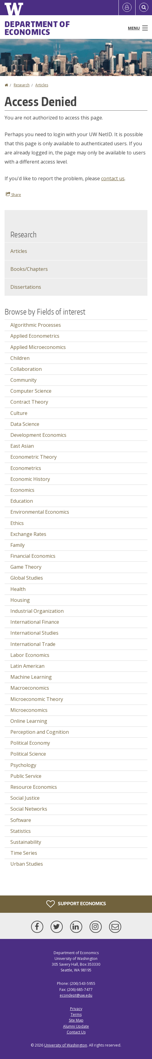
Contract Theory (29, 401)
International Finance (34, 622)
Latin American (27, 666)
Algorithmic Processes (35, 325)
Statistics (20, 831)
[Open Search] (144, 7)
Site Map (76, 1020)
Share (13, 194)
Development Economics (38, 435)
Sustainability (25, 842)
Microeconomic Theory (36, 699)
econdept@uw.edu (76, 995)
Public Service (25, 776)
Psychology (23, 765)
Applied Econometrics (34, 336)
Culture (18, 413)
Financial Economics (32, 556)
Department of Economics (37, 28)
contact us (113, 178)
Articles (41, 85)
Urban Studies (26, 864)
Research (22, 85)
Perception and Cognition (39, 732)
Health (18, 589)
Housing (20, 600)
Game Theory (25, 567)
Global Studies (26, 577)
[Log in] (127, 7)
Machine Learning (31, 677)
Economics (22, 490)
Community (23, 380)
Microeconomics (29, 710)
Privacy (76, 1008)
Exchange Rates (28, 534)
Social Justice (25, 798)
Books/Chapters (29, 269)
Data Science (24, 424)
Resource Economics (33, 787)
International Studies (34, 633)
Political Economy (30, 743)
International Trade (32, 644)
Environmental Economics (39, 512)
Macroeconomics (29, 688)
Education (21, 501)
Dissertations (25, 287)
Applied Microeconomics (38, 347)
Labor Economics (29, 655)
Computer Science (30, 391)
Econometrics (25, 468)
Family (17, 545)
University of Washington (65, 1045)
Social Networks (28, 808)
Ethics (17, 523)
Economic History (30, 479)
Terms (76, 1014)
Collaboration (26, 369)
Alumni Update (76, 1026)
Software (20, 820)
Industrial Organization (37, 611)
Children (20, 358)
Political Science (28, 753)
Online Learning (28, 721)
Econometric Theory (33, 457)
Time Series (23, 853)
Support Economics (76, 904)
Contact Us (76, 1032)
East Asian (22, 446)
